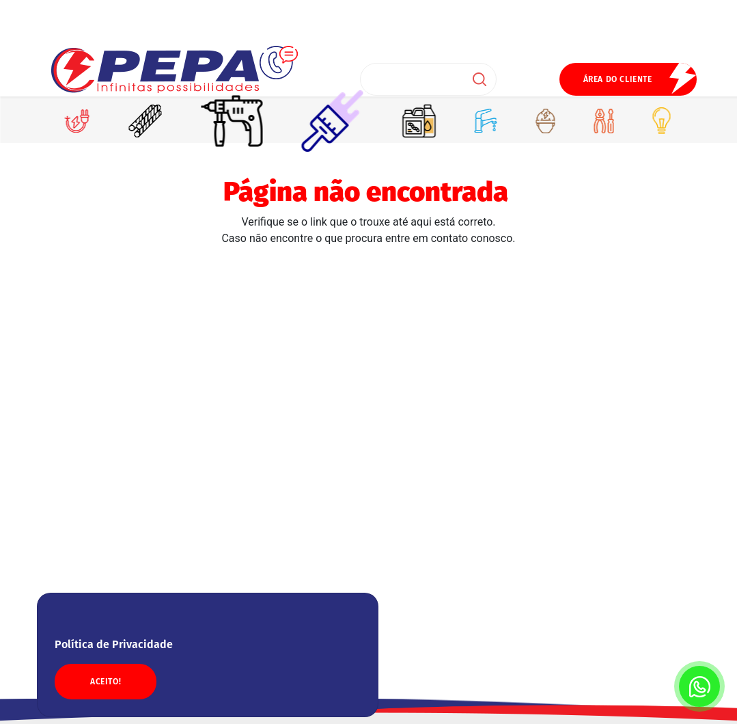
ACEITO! (105, 681)
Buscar (479, 79)
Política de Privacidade (114, 644)
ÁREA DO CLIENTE (617, 79)
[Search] (428, 79)
